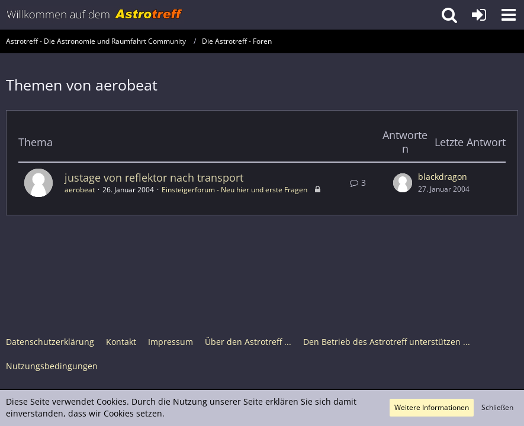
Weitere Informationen (431, 407)
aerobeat (80, 190)
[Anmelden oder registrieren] (479, 15)
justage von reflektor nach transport (154, 177)
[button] (508, 15)
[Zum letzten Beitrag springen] (402, 182)
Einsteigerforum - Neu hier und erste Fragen (234, 190)
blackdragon (442, 176)
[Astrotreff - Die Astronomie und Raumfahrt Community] (95, 15)
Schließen (497, 407)
